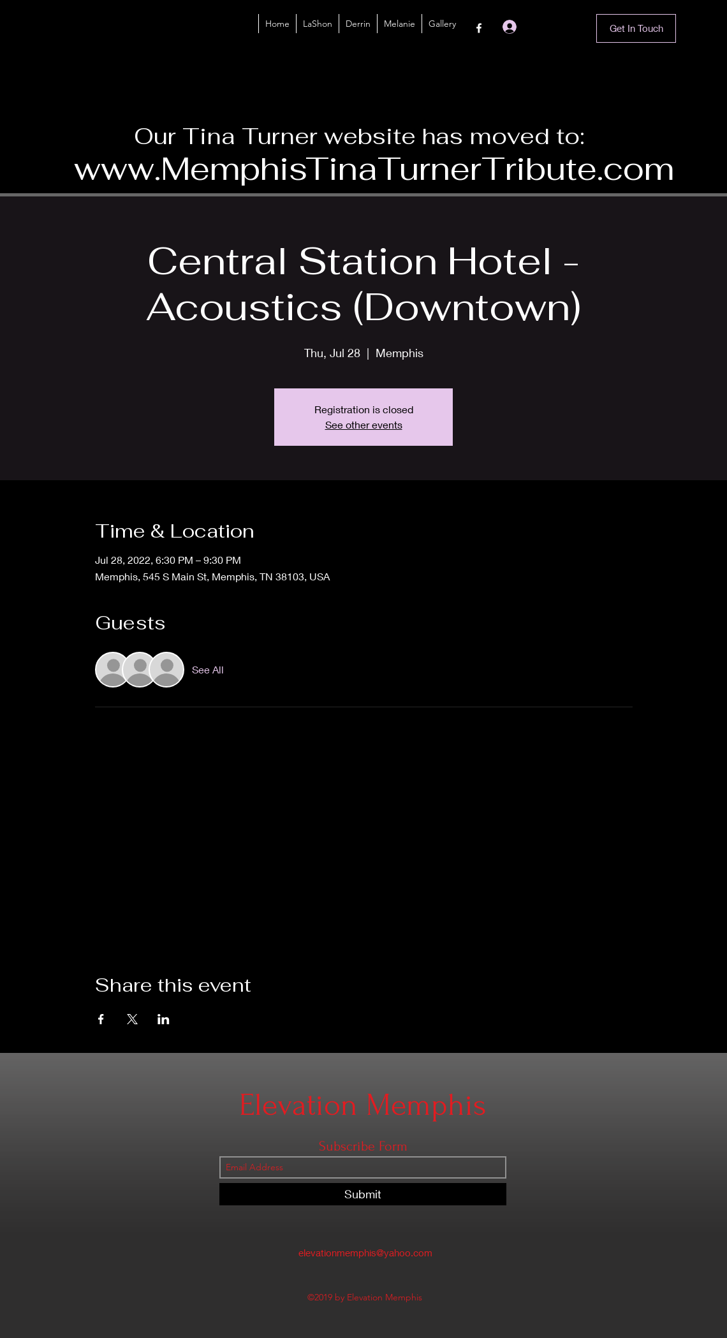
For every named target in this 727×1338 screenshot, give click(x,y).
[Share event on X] (132, 1019)
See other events (363, 424)
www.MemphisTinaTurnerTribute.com (374, 168)
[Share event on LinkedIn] (164, 1019)
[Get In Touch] (636, 28)
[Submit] (362, 1194)
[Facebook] (479, 28)
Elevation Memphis (363, 1104)
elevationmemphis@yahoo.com (365, 1252)
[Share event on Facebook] (101, 1019)
